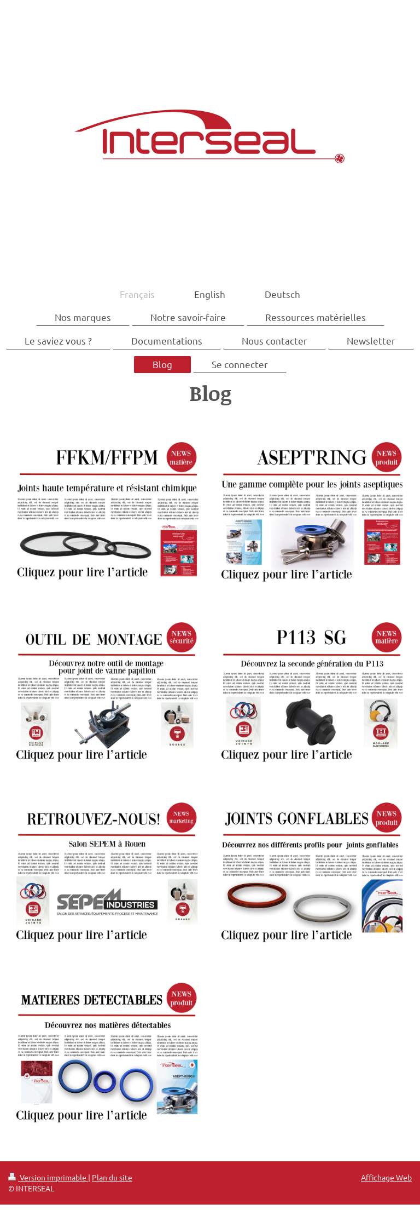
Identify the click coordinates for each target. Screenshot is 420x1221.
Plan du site (112, 1177)
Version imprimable (48, 1177)
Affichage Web (386, 1177)
